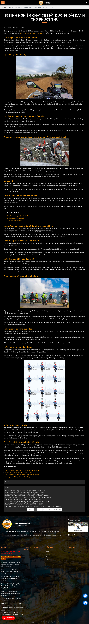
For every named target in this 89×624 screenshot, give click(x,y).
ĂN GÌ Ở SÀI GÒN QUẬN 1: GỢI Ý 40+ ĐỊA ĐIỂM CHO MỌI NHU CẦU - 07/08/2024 (28, 498)
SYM (47, 559)
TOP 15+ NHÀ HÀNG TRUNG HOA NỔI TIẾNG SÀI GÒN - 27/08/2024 (24, 494)
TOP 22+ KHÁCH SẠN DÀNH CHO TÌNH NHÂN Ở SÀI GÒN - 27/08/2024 (25, 492)
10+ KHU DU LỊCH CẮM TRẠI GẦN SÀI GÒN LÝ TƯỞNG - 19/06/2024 (24, 503)
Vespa (47, 557)
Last (60, 509)
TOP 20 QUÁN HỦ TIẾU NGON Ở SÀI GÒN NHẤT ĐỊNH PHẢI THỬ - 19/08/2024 (27, 496)
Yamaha (48, 554)
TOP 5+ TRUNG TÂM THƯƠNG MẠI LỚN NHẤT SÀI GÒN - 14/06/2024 (24, 505)
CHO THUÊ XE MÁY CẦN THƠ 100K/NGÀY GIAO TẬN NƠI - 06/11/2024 (25, 490)
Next (55, 509)
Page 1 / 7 (30, 509)
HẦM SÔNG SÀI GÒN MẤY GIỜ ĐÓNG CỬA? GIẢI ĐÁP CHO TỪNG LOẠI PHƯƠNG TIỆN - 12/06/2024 (33, 507)
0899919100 (10, 618)
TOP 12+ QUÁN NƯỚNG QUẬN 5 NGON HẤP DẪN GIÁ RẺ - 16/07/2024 (25, 499)
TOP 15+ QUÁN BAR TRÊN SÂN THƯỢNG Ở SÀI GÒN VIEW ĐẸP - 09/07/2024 (27, 501)
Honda (47, 551)
